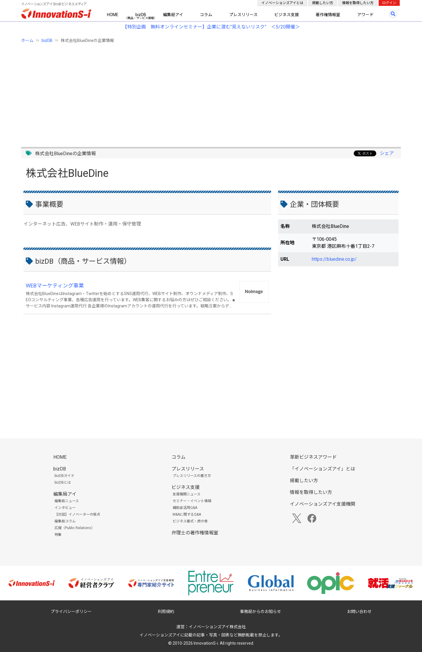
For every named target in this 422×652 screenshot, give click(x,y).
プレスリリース (243, 14)
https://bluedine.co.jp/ (334, 259)
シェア (387, 153)
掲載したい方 (322, 3)
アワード (365, 14)
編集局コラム (65, 521)
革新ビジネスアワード (313, 457)
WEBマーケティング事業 (55, 285)
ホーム (27, 40)
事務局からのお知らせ (260, 611)
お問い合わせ (359, 611)
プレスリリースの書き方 (192, 476)
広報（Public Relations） (75, 528)
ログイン (389, 3)
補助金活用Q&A (185, 508)
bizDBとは (63, 482)
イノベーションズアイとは (282, 3)
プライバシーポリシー (71, 611)
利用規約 (166, 611)
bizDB (140, 14)
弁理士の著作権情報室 (194, 533)
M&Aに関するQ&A (187, 514)
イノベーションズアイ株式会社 (217, 626)
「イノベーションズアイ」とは (322, 469)
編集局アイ (173, 14)
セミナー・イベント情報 (192, 501)
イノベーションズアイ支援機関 (322, 504)
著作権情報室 (328, 14)
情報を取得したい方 (358, 3)
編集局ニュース (67, 501)
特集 (58, 535)
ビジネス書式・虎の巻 (190, 521)
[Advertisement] (197, 92)
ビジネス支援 (286, 14)
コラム (206, 14)
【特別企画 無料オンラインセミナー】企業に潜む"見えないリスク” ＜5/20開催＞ (211, 27)
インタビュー (65, 508)
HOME (112, 14)
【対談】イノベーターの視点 (77, 514)
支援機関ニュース (186, 494)
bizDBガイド (64, 476)
